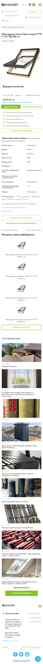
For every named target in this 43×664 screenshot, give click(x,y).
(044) (35, 622)
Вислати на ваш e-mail (21, 218)
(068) (11, 11)
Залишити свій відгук (33, 95)
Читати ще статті (22, 587)
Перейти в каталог (21, 327)
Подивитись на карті (10, 641)
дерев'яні (26, 196)
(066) (11, 16)
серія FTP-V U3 (22, 199)
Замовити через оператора (21, 131)
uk (24, 5)
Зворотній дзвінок (35, 17)
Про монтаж (6, 211)
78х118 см (11, 199)
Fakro (19, 196)
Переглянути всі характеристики (14, 207)
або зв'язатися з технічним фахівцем (21, 223)
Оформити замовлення (32, 107)
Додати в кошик (11, 107)
